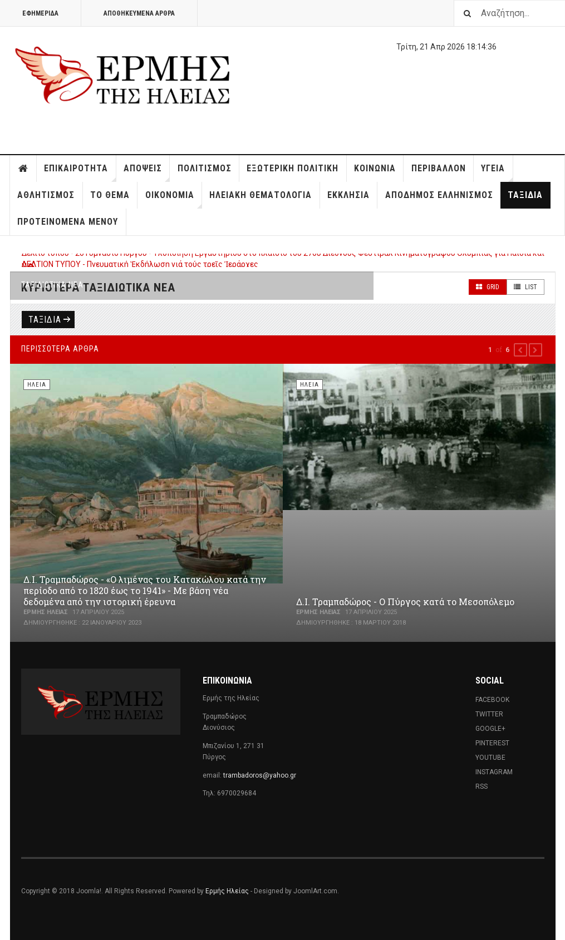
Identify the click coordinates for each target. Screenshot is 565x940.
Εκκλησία (348, 195)
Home (23, 168)
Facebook (492, 700)
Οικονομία (173, 199)
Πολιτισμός (205, 168)
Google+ (490, 729)
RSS (481, 786)
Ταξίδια (525, 195)
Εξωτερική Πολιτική (292, 168)
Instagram (494, 772)
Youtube (490, 757)
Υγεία (497, 172)
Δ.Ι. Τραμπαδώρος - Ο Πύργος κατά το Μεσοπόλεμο (405, 601)
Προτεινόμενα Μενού (67, 221)
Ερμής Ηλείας (227, 891)
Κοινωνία (375, 168)
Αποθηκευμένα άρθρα (139, 13)
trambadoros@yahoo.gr (259, 775)
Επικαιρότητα (80, 172)
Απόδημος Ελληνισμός (439, 195)
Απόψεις (147, 172)
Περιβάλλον (438, 168)
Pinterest (492, 743)
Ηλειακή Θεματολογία (260, 195)
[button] (520, 350)
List (525, 287)
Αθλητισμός (46, 195)
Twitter (489, 714)
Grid (487, 287)
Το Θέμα (110, 195)
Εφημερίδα (40, 13)
